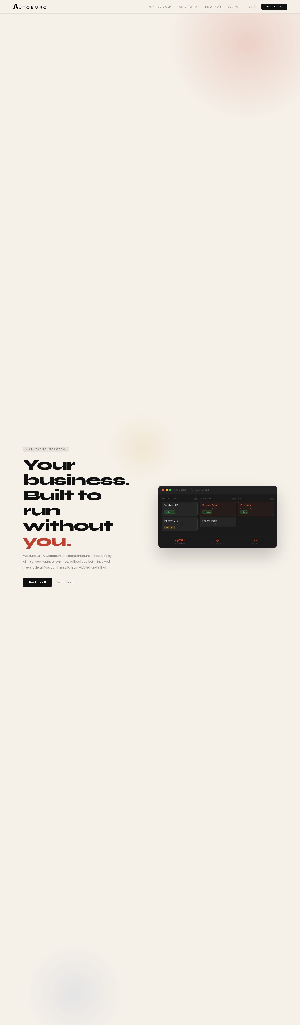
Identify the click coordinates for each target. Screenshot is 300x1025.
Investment (213, 6)
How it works (188, 6)
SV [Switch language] (250, 6)
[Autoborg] (30, 7)
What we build (160, 6)
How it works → (66, 582)
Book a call (274, 6)
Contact (234, 6)
